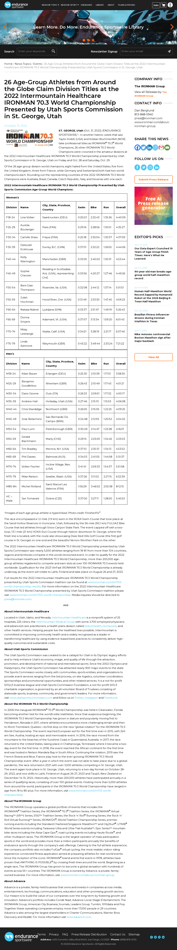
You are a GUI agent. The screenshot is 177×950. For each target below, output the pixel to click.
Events (37, 63)
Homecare (110, 626)
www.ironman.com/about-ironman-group (87, 875)
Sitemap (134, 934)
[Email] (167, 147)
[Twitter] (143, 147)
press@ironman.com (17, 599)
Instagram (91, 697)
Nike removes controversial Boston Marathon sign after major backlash (152, 338)
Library (100, 5)
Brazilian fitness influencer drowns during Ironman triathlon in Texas (151, 318)
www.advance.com (79, 917)
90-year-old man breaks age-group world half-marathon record (153, 275)
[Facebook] (137, 147)
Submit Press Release (153, 179)
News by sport (69, 5)
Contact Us (117, 934)
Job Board (86, 5)
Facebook (110, 697)
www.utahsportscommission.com (31, 697)
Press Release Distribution (89, 934)
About (111, 5)
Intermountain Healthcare (69, 617)
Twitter (79, 697)
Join (156, 5)
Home (8, 63)
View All (153, 357)
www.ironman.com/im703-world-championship (40, 595)
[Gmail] (161, 147)
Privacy (54, 934)
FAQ (65, 934)
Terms (41, 934)
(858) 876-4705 (128, 939)
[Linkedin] (149, 147)
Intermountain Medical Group (55, 621)
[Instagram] (155, 147)
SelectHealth (92, 626)
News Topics (23, 63)
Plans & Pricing (126, 5)
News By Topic (49, 5)
